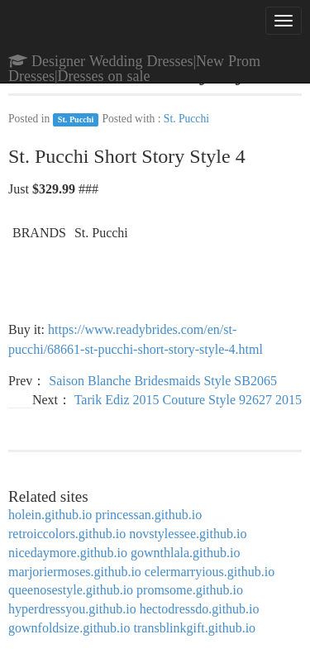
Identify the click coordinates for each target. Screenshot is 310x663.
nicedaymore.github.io (67, 553)
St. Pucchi (76, 119)
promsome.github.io (189, 590)
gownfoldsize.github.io (69, 628)
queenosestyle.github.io (70, 590)
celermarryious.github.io (209, 572)
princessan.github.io (148, 515)
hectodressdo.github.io (200, 609)
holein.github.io (50, 515)
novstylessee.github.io (187, 534)
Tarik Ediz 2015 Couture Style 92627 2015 (188, 400)
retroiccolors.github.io (67, 534)
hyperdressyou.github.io (72, 609)
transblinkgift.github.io (195, 628)
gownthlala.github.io (185, 553)
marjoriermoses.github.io (74, 572)
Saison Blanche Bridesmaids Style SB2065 (163, 381)
